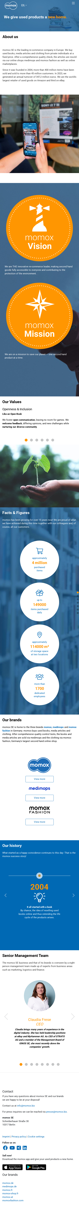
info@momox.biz (26, 1105)
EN (23, 5)
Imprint (6, 1136)
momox (48, 727)
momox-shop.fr (10, 1193)
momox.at (7, 1197)
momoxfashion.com (12, 1200)
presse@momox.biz (56, 1111)
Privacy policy (19, 1136)
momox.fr (7, 1190)
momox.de (7, 1183)
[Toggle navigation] (73, 3)
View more (39, 779)
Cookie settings (36, 1136)
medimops (58, 727)
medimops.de (9, 1186)
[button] (6, 1016)
